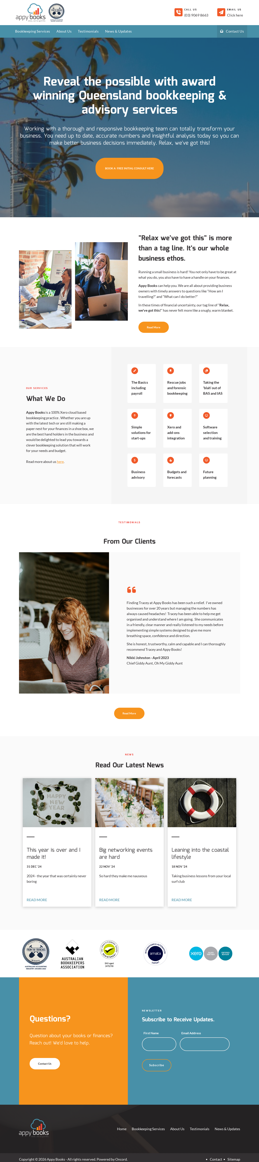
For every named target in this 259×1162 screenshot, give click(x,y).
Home (121, 1129)
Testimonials (88, 31)
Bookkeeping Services (32, 31)
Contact (216, 1159)
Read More (146, 324)
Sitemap (233, 1159)
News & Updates (118, 31)
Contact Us (232, 31)
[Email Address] (204, 1044)
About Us (64, 31)
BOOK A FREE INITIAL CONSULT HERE (129, 160)
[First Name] (159, 1044)
